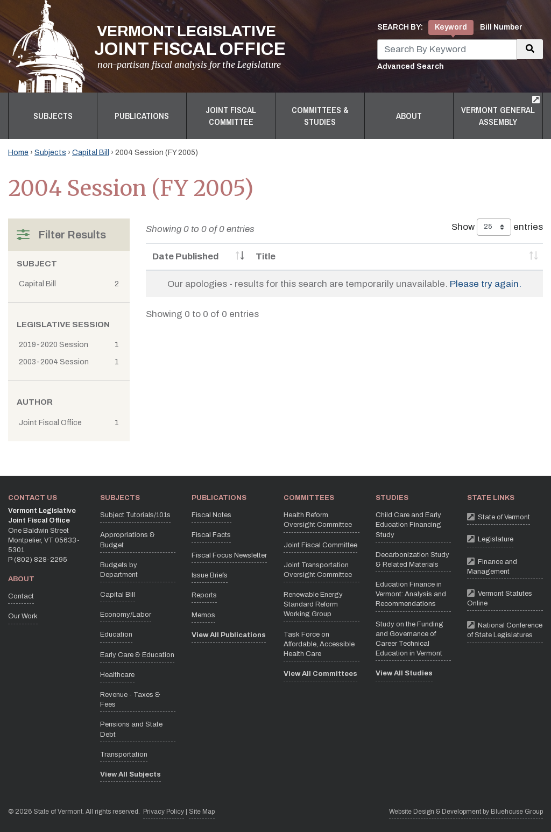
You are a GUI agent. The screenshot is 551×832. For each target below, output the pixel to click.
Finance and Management (505, 565)
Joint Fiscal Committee (320, 545)
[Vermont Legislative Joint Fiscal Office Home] (147, 46)
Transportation (123, 754)
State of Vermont (498, 516)
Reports (204, 595)
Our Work (23, 616)
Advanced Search (410, 66)
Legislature (490, 538)
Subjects (50, 153)
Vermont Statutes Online (505, 597)
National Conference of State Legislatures (505, 628)
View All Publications (229, 635)
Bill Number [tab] (501, 27)
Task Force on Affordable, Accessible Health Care (319, 644)
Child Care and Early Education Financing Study (408, 524)
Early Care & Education (137, 655)
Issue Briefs (210, 575)
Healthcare (117, 675)
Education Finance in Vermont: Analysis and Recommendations (411, 594)
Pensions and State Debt (131, 729)
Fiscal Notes (211, 515)
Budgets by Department (119, 570)
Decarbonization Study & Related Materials (412, 559)
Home (18, 153)
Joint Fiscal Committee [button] (231, 116)
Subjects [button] (53, 116)
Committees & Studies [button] (320, 116)
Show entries (497, 227)
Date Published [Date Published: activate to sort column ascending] (185, 256)
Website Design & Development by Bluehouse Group (466, 811)
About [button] (409, 116)
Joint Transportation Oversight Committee (318, 570)
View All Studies (404, 673)
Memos (203, 615)
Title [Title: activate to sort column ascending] (266, 256)
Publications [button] (142, 116)
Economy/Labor (125, 614)
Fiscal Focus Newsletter (229, 555)
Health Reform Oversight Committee (318, 519)
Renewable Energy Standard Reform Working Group (313, 604)
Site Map (202, 811)
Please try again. (485, 284)
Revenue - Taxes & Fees (130, 699)
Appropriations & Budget (127, 539)
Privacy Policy (163, 810)
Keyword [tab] (451, 27)
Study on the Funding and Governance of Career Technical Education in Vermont (409, 639)
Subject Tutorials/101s (135, 515)
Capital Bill (90, 153)
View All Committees (320, 674)
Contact (21, 596)
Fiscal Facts (211, 535)
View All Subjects (130, 774)
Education (116, 634)
